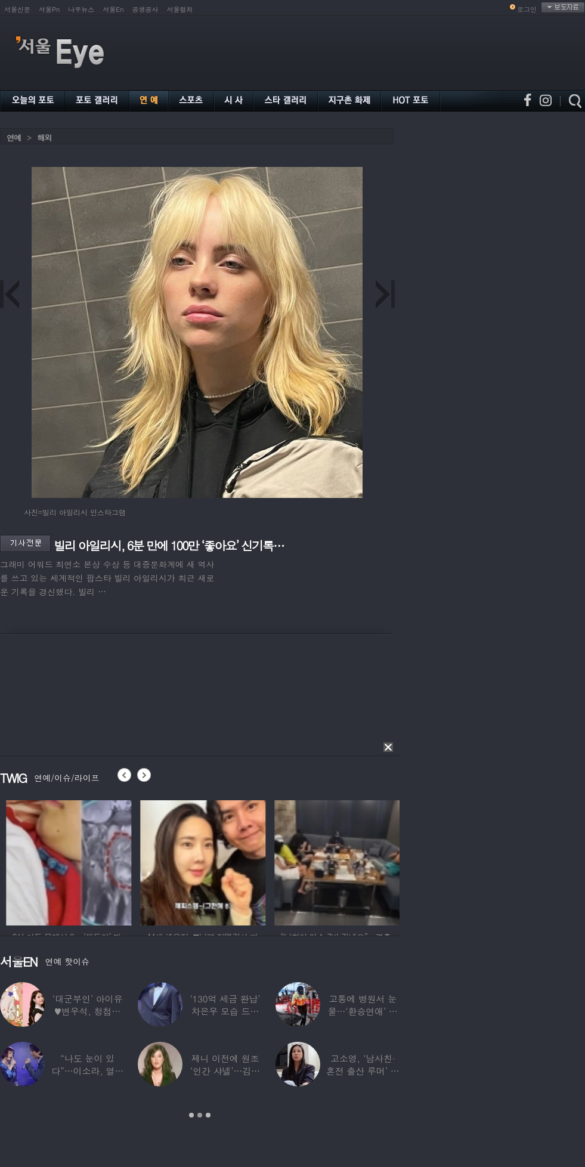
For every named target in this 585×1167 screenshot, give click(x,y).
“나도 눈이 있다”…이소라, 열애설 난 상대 (87, 1070)
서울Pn (49, 9)
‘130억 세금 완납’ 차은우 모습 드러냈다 (225, 1011)
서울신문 (17, 9)
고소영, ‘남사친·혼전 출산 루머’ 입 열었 (363, 1070)
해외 (44, 137)
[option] (184, 861)
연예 (14, 137)
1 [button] (191, 1115)
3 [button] (208, 1115)
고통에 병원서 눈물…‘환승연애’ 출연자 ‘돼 (363, 1011)
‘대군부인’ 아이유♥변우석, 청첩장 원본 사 (87, 1011)
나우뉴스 (81, 9)
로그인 (527, 9)
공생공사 (145, 9)
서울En (113, 9)
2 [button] (199, 1115)
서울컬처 (180, 9)
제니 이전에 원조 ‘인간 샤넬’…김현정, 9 (225, 1070)
